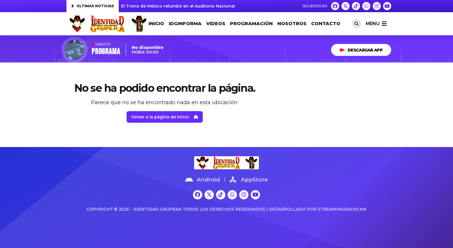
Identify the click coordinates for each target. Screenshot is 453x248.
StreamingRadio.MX (342, 209)
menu (376, 24)
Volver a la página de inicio (164, 117)
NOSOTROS (292, 23)
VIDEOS (215, 23)
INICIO (156, 23)
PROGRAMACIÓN (251, 23)
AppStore (248, 179)
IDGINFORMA (185, 23)
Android (202, 179)
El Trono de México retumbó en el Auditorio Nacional (178, 6)
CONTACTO (325, 23)
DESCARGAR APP (361, 50)
